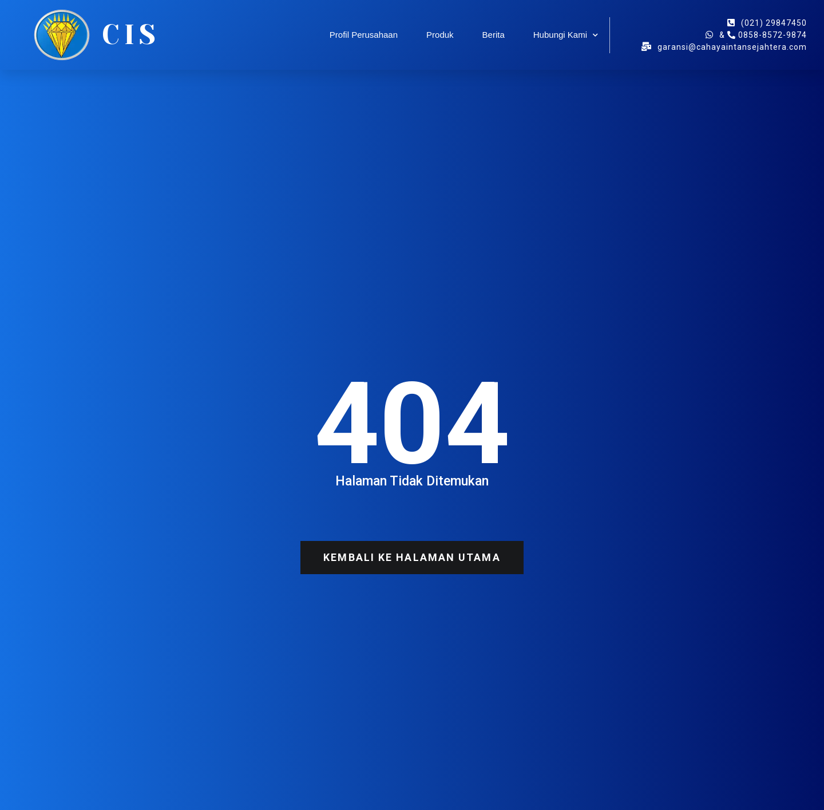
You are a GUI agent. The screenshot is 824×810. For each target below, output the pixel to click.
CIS (131, 35)
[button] (411, 557)
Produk (440, 34)
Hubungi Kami (565, 35)
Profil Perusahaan (364, 34)
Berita (493, 34)
